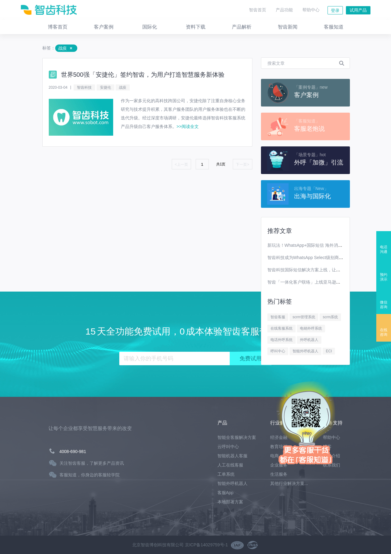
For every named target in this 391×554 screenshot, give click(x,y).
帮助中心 (311, 9)
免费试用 (251, 358)
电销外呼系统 (311, 328)
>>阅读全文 (188, 126)
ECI (329, 351)
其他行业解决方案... (289, 483)
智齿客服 (277, 317)
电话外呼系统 (281, 340)
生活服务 (278, 474)
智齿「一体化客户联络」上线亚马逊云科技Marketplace (319, 282)
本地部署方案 (230, 501)
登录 (335, 10)
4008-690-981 (72, 451)
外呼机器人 (309, 340)
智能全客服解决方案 (236, 437)
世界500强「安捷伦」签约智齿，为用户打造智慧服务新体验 (142, 74)
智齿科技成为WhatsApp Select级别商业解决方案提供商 (320, 257)
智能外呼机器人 (305, 351)
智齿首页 (257, 9)
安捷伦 (105, 87)
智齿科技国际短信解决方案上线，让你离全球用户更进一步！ (325, 269)
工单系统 (226, 474)
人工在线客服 (230, 465)
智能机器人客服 (232, 455)
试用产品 (358, 10)
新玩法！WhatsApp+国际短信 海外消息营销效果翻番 (317, 245)
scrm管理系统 (304, 317)
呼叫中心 (277, 351)
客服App (225, 492)
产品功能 (284, 9)
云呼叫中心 (228, 446)
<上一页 (181, 164)
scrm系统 (330, 317)
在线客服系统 (281, 328)
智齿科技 (84, 87)
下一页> (242, 164)
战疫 (122, 87)
